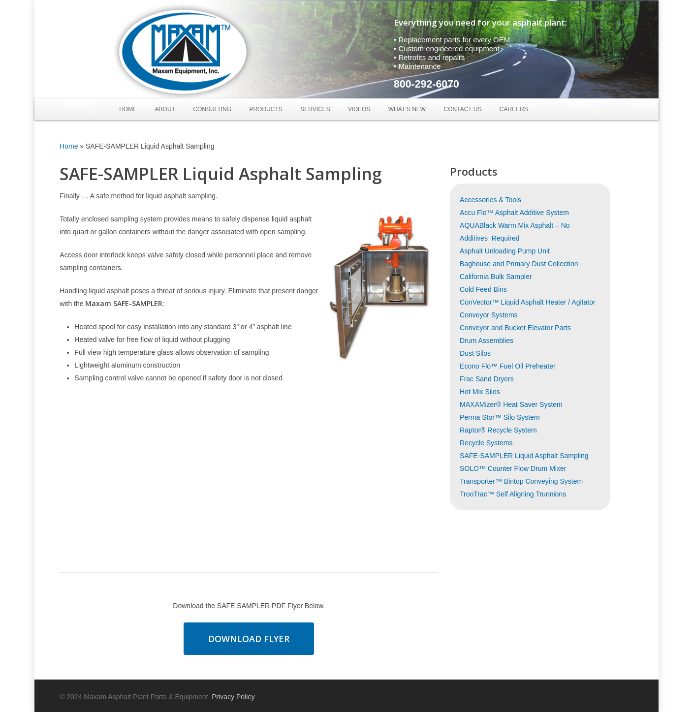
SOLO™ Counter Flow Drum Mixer (513, 468)
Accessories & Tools (490, 200)
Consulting (212, 109)
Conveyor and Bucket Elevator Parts (515, 328)
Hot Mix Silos (480, 392)
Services (315, 109)
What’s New (407, 109)
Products (265, 109)
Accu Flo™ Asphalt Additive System (514, 213)
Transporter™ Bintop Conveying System (521, 481)
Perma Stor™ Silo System (500, 417)
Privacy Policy (233, 697)
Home (128, 109)
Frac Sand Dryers (487, 379)
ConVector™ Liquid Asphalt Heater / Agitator (528, 302)
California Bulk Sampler (496, 276)
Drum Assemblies (486, 340)
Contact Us (463, 109)
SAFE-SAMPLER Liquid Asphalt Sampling (524, 456)
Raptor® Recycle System (498, 430)
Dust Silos (475, 353)
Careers (514, 109)
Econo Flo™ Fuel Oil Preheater (508, 366)
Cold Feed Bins (483, 289)
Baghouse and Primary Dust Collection (519, 264)
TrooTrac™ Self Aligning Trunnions (513, 494)
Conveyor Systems (488, 315)
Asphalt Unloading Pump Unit (505, 251)
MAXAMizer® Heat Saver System (511, 404)
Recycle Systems (486, 443)
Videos (359, 109)
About (165, 109)
